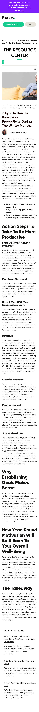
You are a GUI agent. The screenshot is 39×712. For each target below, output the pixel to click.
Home (4, 40)
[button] (34, 18)
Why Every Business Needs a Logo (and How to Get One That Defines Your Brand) (19, 639)
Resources (12, 40)
